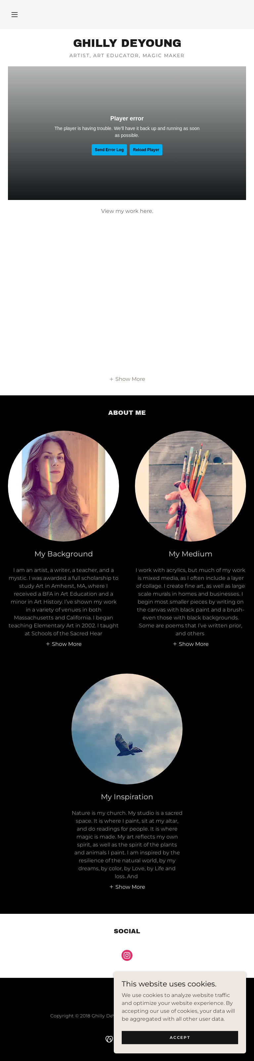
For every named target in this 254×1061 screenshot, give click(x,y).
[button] (14, 14)
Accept (180, 1037)
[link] (127, 45)
